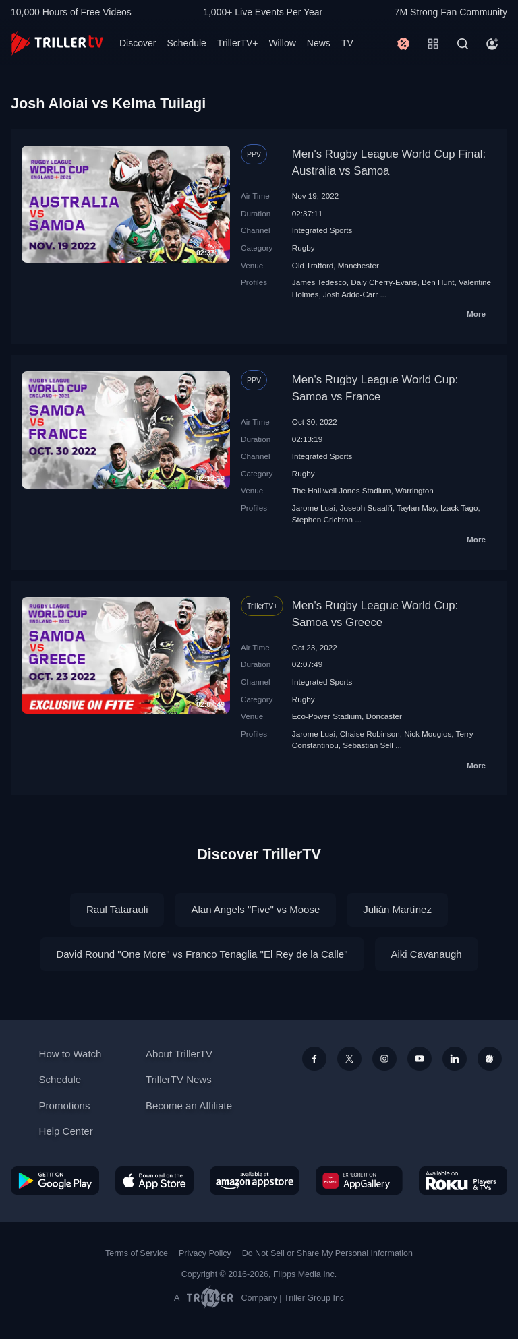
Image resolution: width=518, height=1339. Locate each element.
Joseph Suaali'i (366, 507)
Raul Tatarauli (117, 909)
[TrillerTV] (57, 43)
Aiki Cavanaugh (426, 954)
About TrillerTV (179, 1053)
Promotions (64, 1105)
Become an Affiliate (189, 1105)
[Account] (492, 44)
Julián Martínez (397, 909)
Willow (281, 43)
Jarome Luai (313, 507)
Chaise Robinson (370, 733)
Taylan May (416, 507)
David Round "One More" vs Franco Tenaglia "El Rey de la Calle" (201, 954)
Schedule (186, 43)
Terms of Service (136, 1253)
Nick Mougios (427, 733)
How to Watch (70, 1053)
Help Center (66, 1131)
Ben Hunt (438, 282)
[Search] (463, 44)
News (318, 43)
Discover (137, 43)
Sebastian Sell (368, 745)
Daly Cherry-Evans (384, 282)
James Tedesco (319, 282)
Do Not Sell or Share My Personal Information (327, 1253)
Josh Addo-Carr (350, 294)
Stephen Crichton (322, 519)
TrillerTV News (179, 1079)
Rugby (303, 247)
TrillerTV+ (237, 43)
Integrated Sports (322, 230)
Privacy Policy (205, 1253)
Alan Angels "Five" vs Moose (255, 909)
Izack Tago (459, 507)
